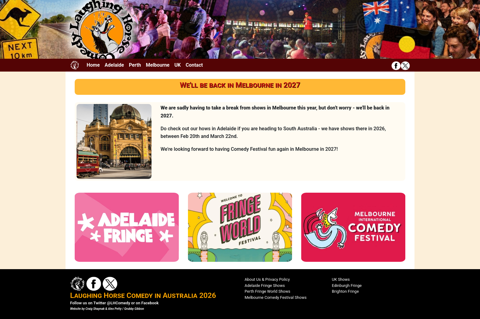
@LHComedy (118, 303)
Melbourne (157, 65)
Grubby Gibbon (134, 308)
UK (177, 65)
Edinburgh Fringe (347, 285)
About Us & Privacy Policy (267, 279)
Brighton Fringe (345, 291)
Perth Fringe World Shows (267, 291)
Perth (135, 65)
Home (93, 65)
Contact (194, 65)
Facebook (150, 303)
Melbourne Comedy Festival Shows (275, 297)
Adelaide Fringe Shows (265, 285)
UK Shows (341, 279)
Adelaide (114, 65)
